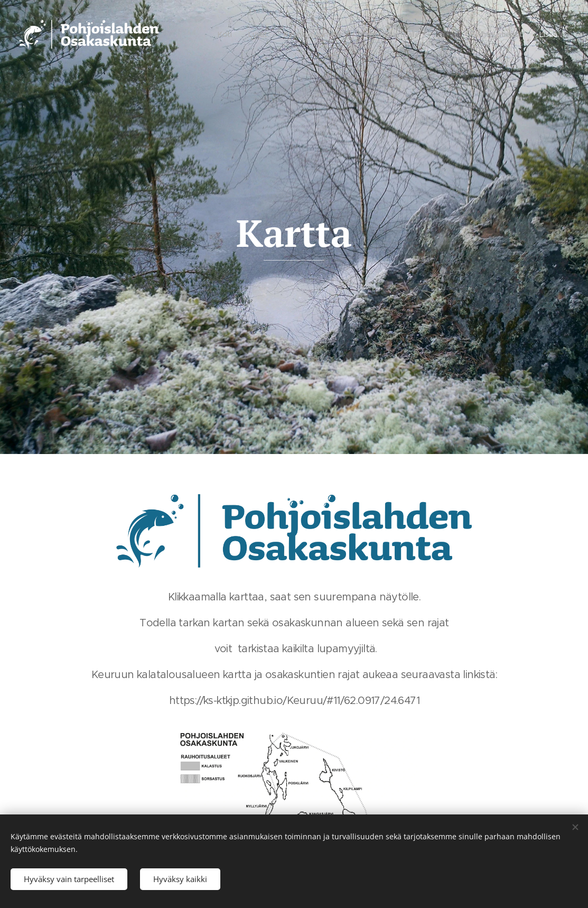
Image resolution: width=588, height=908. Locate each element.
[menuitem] (212, 34)
